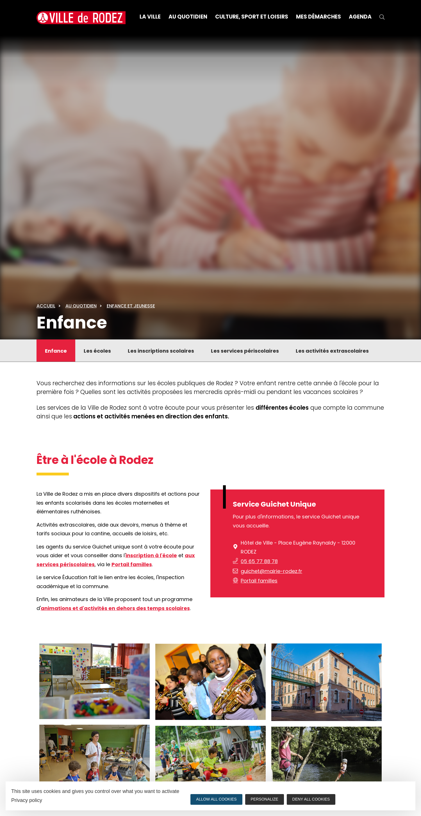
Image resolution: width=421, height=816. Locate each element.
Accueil (46, 306)
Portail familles (131, 564)
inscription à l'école (151, 555)
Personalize (264, 799)
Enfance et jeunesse (131, 306)
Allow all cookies (216, 799)
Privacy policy (26, 800)
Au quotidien (81, 306)
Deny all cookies (311, 799)
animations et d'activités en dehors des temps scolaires (115, 608)
